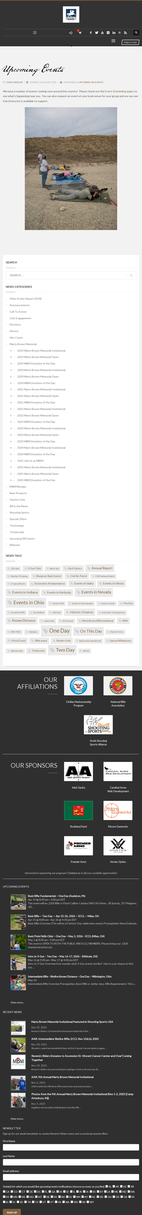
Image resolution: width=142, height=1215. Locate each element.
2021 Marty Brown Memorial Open (38, 395)
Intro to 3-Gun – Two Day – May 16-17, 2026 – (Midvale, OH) (63, 956)
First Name (9, 1140)
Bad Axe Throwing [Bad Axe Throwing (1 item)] (19, 576)
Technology (17, 525)
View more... (17, 1002)
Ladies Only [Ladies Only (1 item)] (49, 620)
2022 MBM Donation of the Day (36, 421)
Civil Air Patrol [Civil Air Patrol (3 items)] (78, 575)
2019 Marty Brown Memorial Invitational (41, 350)
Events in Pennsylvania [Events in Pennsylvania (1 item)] (82, 603)
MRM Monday (18, 486)
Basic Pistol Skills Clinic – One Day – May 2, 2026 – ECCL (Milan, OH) (66, 935)
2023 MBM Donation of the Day (36, 441)
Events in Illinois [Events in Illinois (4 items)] (113, 583)
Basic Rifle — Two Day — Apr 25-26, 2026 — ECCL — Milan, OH (63, 915)
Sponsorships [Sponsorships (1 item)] (17, 650)
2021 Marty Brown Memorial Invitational (41, 389)
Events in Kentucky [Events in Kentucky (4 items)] (59, 592)
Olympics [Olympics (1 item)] (33, 631)
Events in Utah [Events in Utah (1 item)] (108, 603)
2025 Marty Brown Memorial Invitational (41, 466)
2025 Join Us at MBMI (30, 460)
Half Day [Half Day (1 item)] (57, 612)
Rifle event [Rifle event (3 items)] (41, 640)
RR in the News (19, 505)
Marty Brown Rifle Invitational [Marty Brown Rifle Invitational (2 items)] (97, 620)
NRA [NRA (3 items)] (125, 620)
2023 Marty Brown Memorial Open (38, 434)
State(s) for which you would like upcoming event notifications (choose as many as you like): (54, 1186)
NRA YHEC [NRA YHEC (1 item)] (16, 631)
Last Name (9, 1155)
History (14, 330)
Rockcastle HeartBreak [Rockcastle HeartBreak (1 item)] (90, 640)
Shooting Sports (19, 512)
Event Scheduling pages (119, 90)
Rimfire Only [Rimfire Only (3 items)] (63, 640)
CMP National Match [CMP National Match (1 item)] (104, 576)
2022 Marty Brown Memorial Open (38, 414)
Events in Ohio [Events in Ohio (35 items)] (28, 602)
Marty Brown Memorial (23, 343)
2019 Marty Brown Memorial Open (38, 356)
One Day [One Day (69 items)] (59, 630)
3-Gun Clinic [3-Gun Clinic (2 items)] (34, 568)
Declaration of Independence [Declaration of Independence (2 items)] (49, 583)
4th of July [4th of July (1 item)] (54, 568)
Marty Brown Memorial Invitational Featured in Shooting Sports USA (72, 1021)
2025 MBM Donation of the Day (36, 479)
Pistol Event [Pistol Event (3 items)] (18, 640)
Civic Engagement (20, 317)
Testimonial (17, 531)
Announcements (20, 304)
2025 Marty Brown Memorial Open (38, 473)
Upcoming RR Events (91, 82)
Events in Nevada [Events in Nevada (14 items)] (96, 591)
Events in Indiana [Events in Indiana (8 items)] (25, 592)
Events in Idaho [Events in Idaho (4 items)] (84, 583)
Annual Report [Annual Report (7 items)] (102, 568)
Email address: (11, 1170)
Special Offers (18, 518)
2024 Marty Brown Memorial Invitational (41, 447)
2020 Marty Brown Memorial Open (38, 376)
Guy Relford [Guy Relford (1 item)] (38, 612)
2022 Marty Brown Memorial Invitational (41, 408)
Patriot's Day (17, 499)
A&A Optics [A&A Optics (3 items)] (75, 568)
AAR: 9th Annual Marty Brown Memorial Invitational (62, 1076)
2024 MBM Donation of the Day (36, 453)
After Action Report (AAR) (26, 298)
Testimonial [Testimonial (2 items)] (38, 650)
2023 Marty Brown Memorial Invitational (41, 427)
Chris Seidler (14, 82)
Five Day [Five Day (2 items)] (128, 602)
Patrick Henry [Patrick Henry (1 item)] (116, 631)
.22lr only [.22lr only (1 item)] (15, 568)
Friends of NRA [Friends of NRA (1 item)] (18, 612)
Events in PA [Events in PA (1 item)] (58, 603)
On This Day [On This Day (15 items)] (91, 630)
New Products (18, 492)
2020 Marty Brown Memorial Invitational (41, 369)
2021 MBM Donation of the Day (36, 402)
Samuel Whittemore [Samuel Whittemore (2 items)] (120, 640)
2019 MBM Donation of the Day (36, 363)
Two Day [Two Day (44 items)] (65, 649)
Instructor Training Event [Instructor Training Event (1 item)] (113, 612)
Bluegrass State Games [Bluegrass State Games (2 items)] (48, 575)
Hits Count (16, 337)
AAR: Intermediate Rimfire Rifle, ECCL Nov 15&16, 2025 (65, 1038)
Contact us (74, 872)
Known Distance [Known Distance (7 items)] (23, 620)
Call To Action (18, 311)
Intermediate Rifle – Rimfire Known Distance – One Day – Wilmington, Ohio (70, 976)
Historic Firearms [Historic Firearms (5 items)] (81, 611)
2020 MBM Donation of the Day (36, 382)
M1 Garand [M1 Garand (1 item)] (68, 620)
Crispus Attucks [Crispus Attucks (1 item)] (18, 583)
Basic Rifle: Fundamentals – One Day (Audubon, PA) (56, 895)
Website (15, 544)
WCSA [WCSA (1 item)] (86, 650)
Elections (15, 324)
